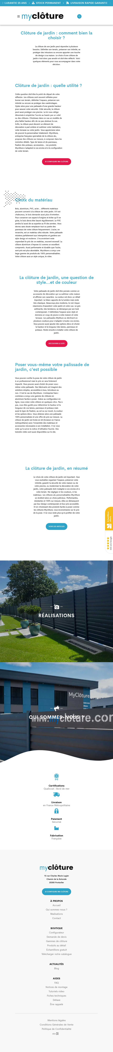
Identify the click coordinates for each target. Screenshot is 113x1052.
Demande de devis (56, 936)
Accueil (57, 905)
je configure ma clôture (56, 161)
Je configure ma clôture (56, 892)
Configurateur (56, 932)
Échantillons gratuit (56, 949)
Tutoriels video (56, 991)
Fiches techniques (56, 995)
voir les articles (56, 526)
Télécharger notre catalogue (57, 954)
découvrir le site (57, 343)
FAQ (56, 982)
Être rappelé (56, 1004)
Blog (56, 968)
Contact (56, 918)
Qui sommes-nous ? (56, 909)
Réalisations (56, 913)
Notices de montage (56, 987)
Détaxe (56, 1000)
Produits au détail (56, 945)
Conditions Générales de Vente (56, 1024)
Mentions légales (56, 1020)
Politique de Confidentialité (56, 1028)
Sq (56, 1033)
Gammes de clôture (56, 941)
